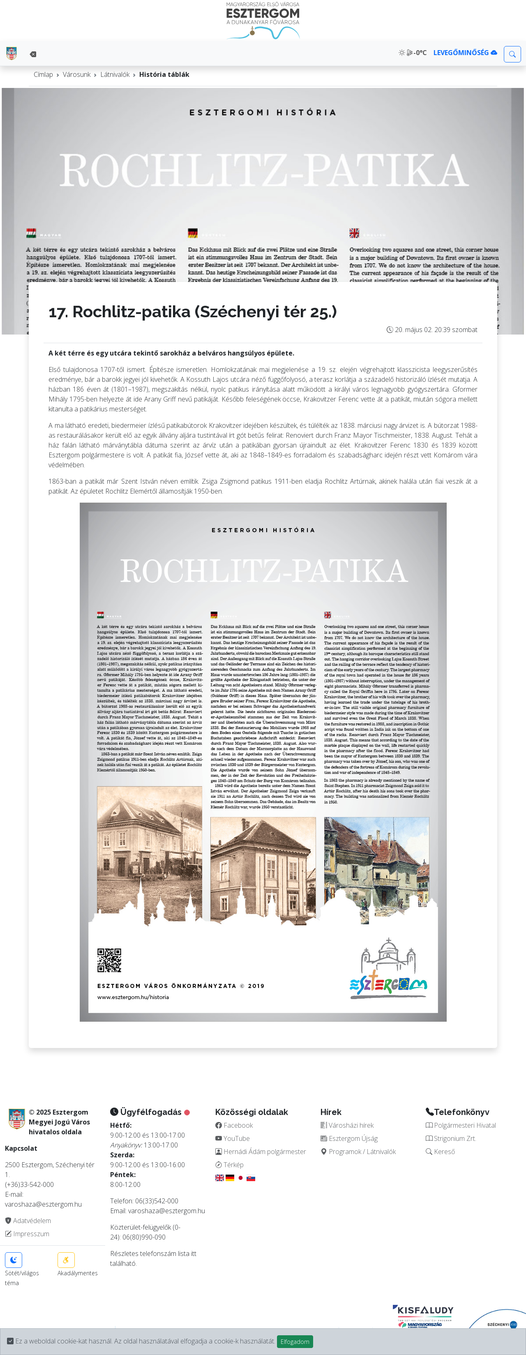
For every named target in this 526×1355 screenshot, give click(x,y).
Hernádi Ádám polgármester (260, 1151)
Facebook (234, 1125)
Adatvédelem (28, 1220)
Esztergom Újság (349, 1138)
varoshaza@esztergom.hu (166, 1210)
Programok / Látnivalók (358, 1151)
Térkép (229, 1164)
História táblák (164, 74)
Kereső (440, 1151)
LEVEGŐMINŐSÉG (465, 52)
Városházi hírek (347, 1125)
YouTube (232, 1138)
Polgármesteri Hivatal (461, 1125)
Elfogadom (295, 1342)
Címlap (43, 74)
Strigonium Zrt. (451, 1138)
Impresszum (27, 1233)
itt (193, 1253)
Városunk (76, 74)
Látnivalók (114, 74)
